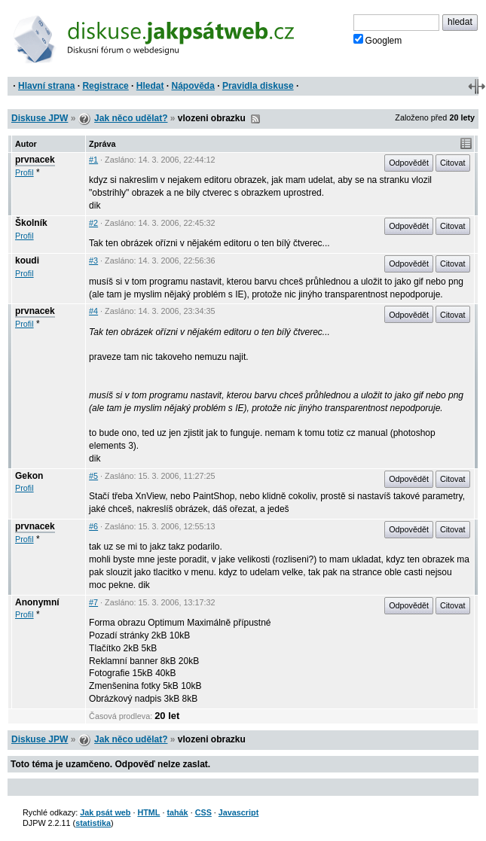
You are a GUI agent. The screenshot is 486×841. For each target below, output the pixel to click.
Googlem (377, 40)
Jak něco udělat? (130, 118)
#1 (93, 159)
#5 (93, 475)
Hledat (150, 86)
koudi (27, 260)
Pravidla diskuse (258, 86)
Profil (24, 172)
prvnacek (35, 159)
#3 (93, 260)
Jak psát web (105, 812)
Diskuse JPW (39, 118)
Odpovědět (409, 162)
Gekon (29, 476)
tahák (177, 812)
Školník (31, 223)
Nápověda (193, 86)
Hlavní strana (46, 86)
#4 (93, 310)
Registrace (105, 86)
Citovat (453, 162)
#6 (93, 526)
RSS (255, 118)
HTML (148, 812)
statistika (93, 822)
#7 (93, 602)
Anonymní (37, 602)
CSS (203, 812)
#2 (93, 222)
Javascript (238, 812)
